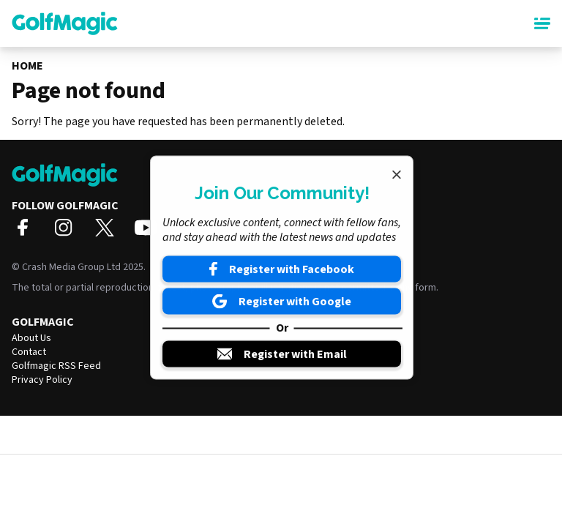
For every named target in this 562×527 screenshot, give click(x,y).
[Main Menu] (542, 23)
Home (27, 66)
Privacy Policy (42, 380)
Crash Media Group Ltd (71, 267)
